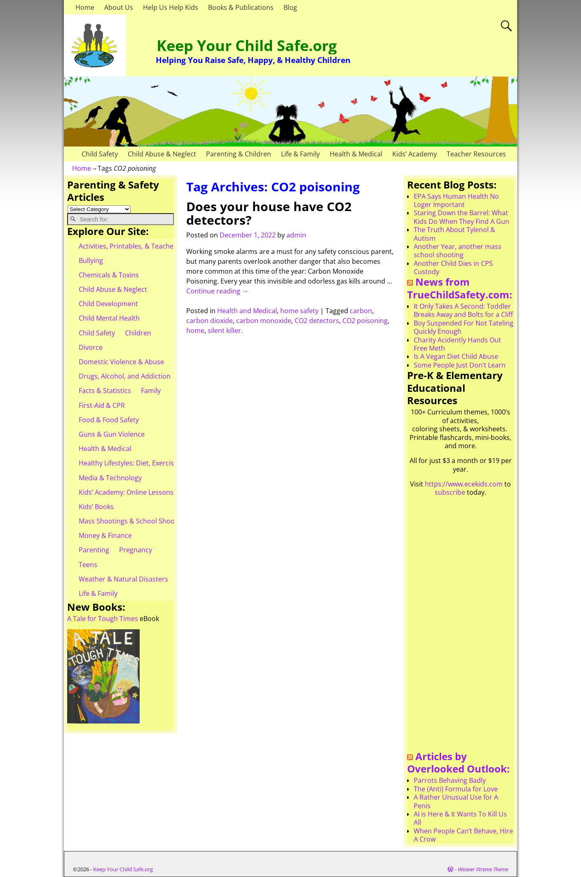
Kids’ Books (96, 506)
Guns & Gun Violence (112, 434)
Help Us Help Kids (170, 7)
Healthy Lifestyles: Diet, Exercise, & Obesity (145, 463)
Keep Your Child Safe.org (247, 45)
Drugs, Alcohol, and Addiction (125, 376)
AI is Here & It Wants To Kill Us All (460, 818)
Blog (290, 7)
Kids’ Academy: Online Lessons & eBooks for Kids (154, 492)
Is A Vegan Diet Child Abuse (456, 356)
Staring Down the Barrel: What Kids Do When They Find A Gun (461, 217)
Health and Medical (247, 310)
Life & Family (300, 153)
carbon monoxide (263, 320)
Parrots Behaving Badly (450, 780)
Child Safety (100, 153)
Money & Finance (105, 535)
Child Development (108, 303)
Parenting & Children (238, 153)
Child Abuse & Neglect (162, 153)
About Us (118, 7)
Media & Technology (110, 477)
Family (151, 390)
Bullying (91, 260)
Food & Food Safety (109, 419)
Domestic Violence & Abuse (121, 361)
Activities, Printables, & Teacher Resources (145, 246)
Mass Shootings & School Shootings (134, 521)
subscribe (450, 492)
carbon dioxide (209, 320)
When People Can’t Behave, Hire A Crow (463, 835)
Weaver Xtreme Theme (483, 869)
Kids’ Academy (414, 153)
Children (138, 332)
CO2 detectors (317, 320)
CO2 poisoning (365, 320)
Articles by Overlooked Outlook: (458, 762)
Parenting (94, 549)
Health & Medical (356, 153)
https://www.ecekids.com (464, 484)
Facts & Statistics (105, 390)
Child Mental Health (109, 318)
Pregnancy (135, 549)
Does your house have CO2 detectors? (268, 213)
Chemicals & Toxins (109, 274)
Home (84, 7)
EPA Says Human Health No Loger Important (456, 200)
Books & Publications (241, 7)
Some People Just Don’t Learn (460, 365)
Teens (88, 564)
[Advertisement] (460, 626)
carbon (361, 310)
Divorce (91, 347)
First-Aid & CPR (102, 405)
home (195, 330)
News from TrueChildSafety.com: (459, 288)
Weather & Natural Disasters (123, 579)
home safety (299, 310)
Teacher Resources (476, 153)
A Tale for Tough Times (102, 618)
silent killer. (225, 330)
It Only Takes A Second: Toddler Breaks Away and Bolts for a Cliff (463, 310)
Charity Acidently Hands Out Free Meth (457, 344)
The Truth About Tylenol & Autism (454, 233)
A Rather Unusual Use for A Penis (456, 801)
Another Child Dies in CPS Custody (453, 267)
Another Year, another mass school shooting (457, 250)
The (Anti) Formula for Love (456, 788)
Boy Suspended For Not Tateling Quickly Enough (463, 327)
